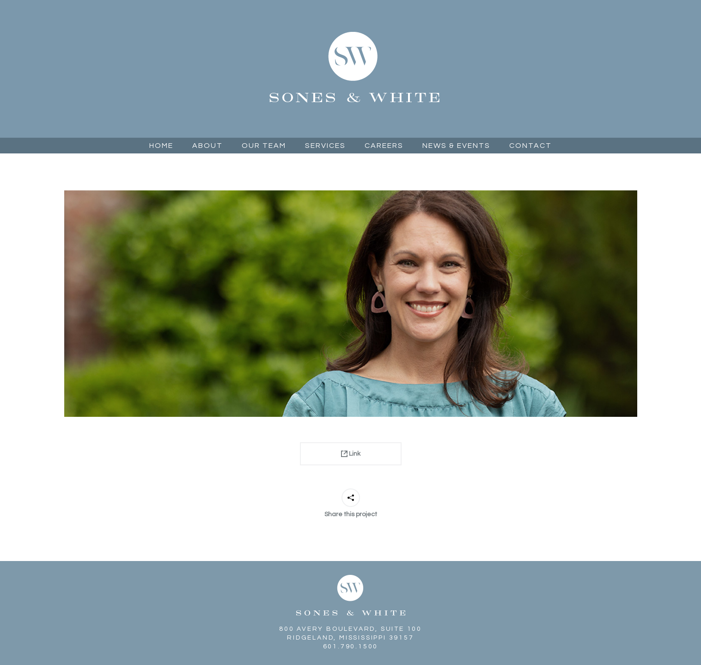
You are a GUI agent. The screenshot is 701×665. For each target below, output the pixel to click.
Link (350, 454)
